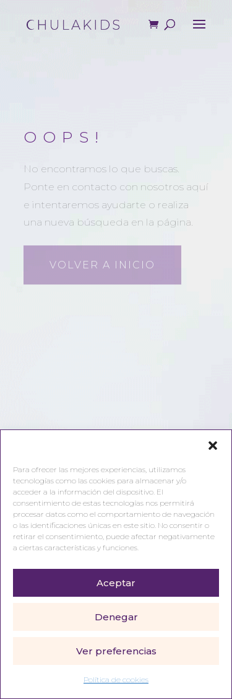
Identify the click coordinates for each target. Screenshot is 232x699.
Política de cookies (116, 679)
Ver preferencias (116, 651)
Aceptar (116, 583)
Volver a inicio (102, 264)
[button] (213, 445)
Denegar (116, 617)
